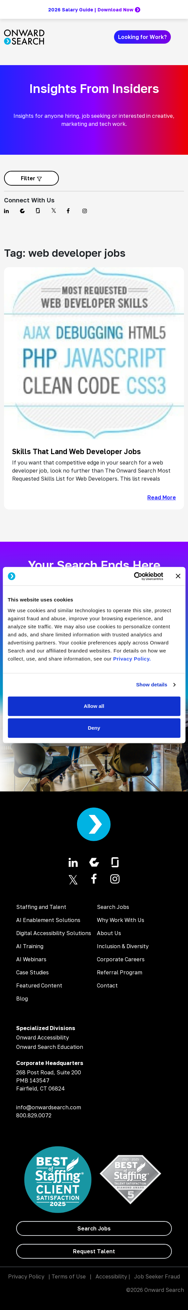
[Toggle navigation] (180, 37)
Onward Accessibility (42, 1037)
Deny (94, 728)
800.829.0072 (33, 1115)
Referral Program (119, 972)
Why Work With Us (120, 920)
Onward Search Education (49, 1047)
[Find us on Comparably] (24, 211)
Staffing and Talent (41, 907)
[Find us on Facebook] (70, 211)
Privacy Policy (26, 1276)
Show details (151, 684)
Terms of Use (68, 1276)
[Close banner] (178, 576)
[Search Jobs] (94, 1228)
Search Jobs (113, 907)
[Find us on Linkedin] (8, 211)
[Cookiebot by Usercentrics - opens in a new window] (133, 576)
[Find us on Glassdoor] (39, 211)
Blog (22, 998)
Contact (107, 985)
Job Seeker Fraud (157, 1276)
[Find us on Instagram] (86, 211)
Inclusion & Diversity (123, 946)
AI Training (29, 946)
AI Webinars (31, 959)
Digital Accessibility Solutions (53, 933)
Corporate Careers (121, 959)
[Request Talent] (94, 1251)
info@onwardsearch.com (48, 1107)
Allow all (94, 706)
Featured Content (39, 985)
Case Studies (32, 972)
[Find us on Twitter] (55, 211)
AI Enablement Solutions (48, 920)
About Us (109, 933)
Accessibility (111, 1276)
